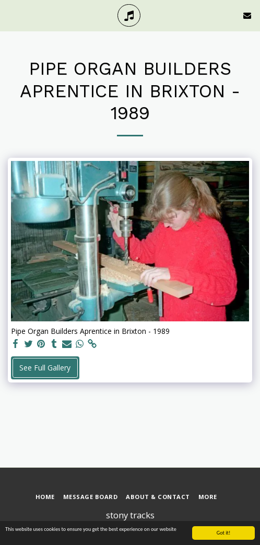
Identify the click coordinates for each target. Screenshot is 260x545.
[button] (11, 15)
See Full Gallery (44, 368)
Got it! (224, 533)
